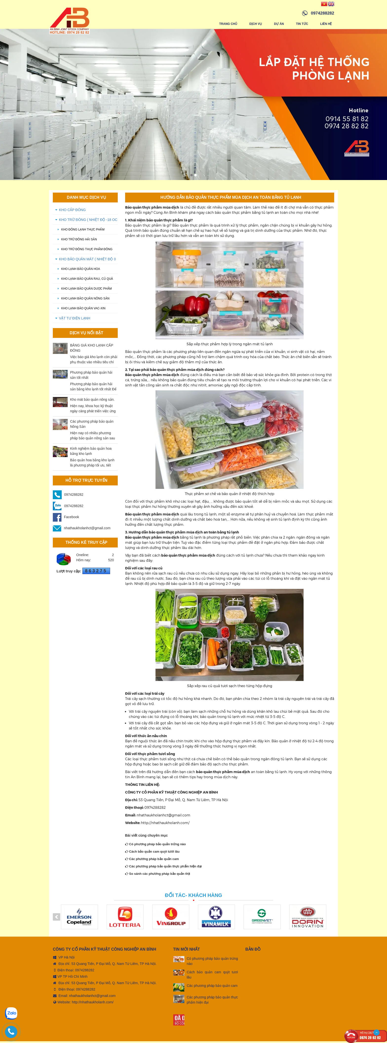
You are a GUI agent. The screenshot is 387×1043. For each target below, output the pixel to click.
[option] (193, 106)
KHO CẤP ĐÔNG (72, 212)
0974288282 (73, 496)
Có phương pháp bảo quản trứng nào (155, 846)
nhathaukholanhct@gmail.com (82, 530)
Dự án (279, 24)
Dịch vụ (256, 24)
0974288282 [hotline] (322, 13)
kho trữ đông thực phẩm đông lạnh (84, 252)
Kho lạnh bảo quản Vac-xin (80, 310)
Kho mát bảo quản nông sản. (92, 401)
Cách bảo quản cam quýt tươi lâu (152, 853)
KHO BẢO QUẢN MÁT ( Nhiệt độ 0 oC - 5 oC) (87, 262)
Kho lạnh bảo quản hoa (77, 270)
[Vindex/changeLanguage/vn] (324, 4)
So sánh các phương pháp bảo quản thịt (157, 875)
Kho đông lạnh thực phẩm (79, 231)
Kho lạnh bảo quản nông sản (82, 300)
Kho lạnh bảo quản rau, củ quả (84, 280)
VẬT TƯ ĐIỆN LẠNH (74, 320)
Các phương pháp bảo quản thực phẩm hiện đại (163, 868)
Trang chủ (228, 24)
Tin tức (302, 24)
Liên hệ (326, 24)
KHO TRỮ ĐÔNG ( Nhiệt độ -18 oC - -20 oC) (88, 222)
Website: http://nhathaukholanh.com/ (83, 1004)
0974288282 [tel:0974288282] (84, 972)
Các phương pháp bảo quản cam (152, 860)
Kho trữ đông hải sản (76, 241)
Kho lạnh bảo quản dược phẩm (83, 290)
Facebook (66, 519)
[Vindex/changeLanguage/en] (331, 4)
